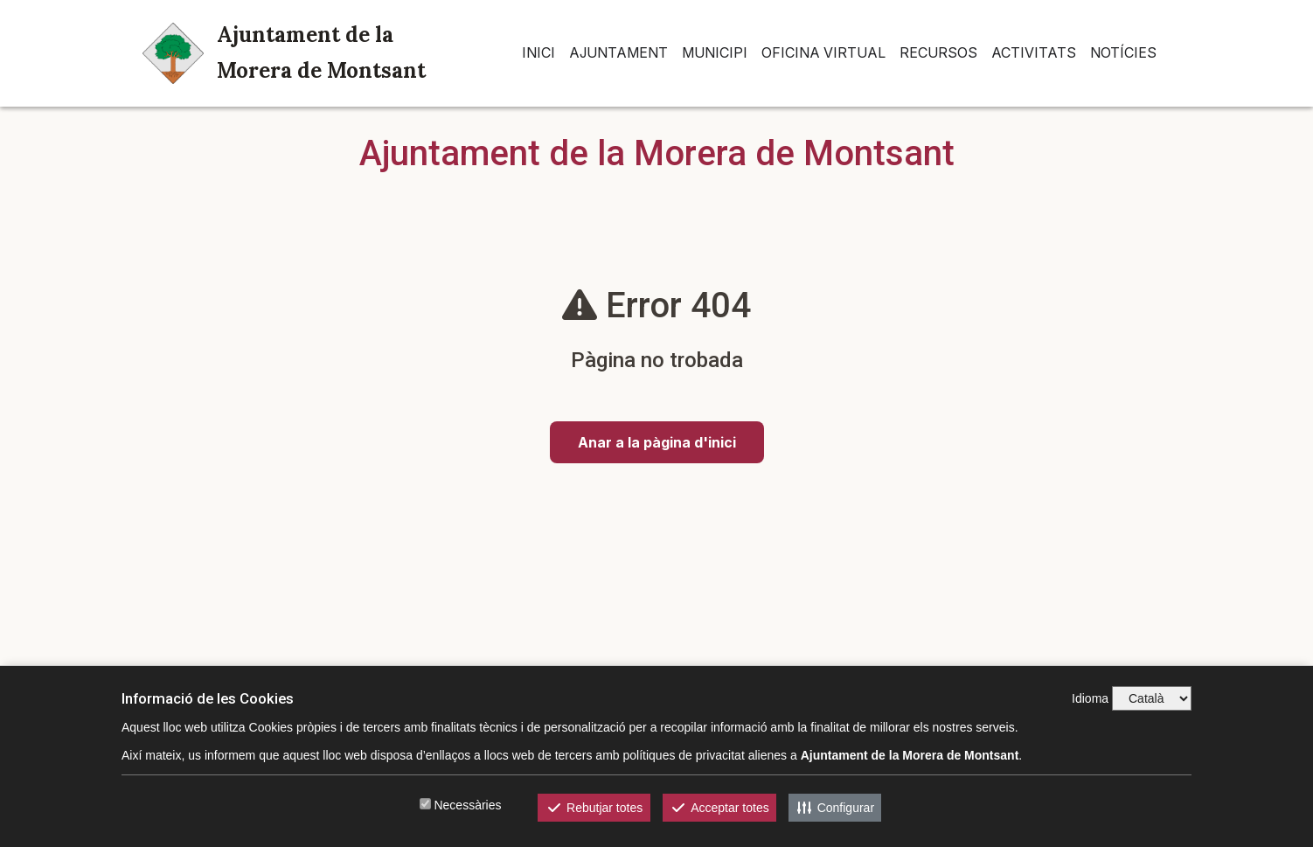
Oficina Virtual (823, 52)
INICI (538, 52)
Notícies (1123, 52)
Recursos (938, 52)
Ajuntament (618, 52)
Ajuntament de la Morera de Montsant (284, 52)
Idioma (1090, 698)
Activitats (1033, 52)
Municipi (714, 52)
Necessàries (467, 805)
